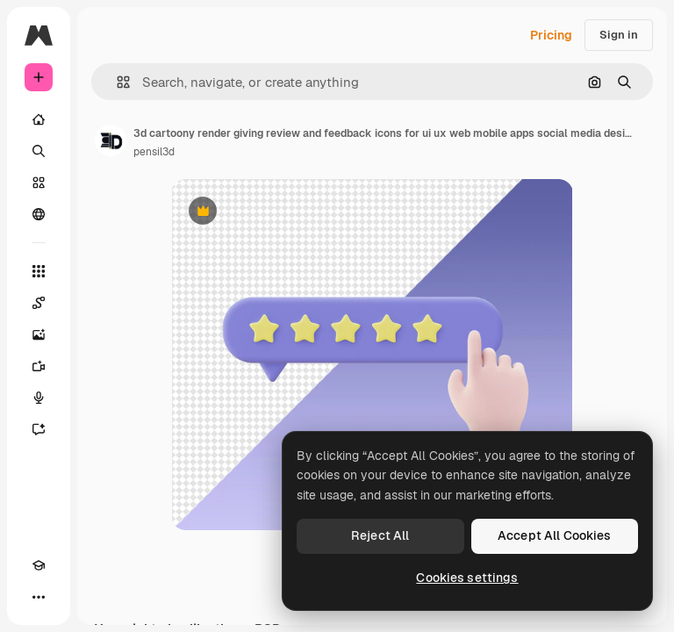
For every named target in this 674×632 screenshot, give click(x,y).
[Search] (39, 151)
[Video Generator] (39, 366)
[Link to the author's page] (110, 140)
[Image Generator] (39, 334)
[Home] (39, 119)
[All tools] (39, 271)
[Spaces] (39, 303)
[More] (39, 597)
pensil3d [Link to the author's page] (154, 152)
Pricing (551, 35)
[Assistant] (39, 429)
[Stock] (39, 183)
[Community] (39, 214)
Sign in (618, 34)
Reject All (380, 535)
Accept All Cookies (555, 535)
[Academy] (39, 565)
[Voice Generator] (39, 398)
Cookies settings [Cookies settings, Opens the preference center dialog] (467, 577)
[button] (116, 82)
